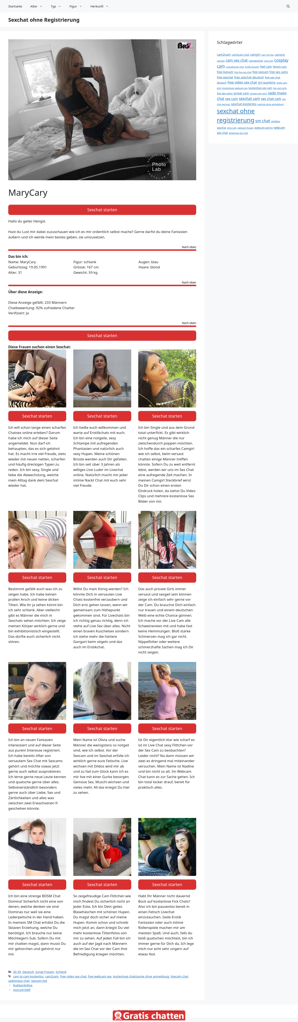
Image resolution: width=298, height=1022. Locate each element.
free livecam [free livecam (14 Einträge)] (225, 72)
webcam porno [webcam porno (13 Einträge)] (264, 128)
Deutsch (28, 965)
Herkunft (101, 6)
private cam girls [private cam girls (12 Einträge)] (258, 93)
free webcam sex (100, 969)
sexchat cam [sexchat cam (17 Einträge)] (249, 98)
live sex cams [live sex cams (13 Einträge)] (225, 93)
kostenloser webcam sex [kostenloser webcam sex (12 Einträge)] (235, 88)
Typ (58, 6)
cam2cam (52, 969)
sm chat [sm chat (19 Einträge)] (262, 121)
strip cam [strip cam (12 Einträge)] (232, 127)
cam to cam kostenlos (28, 969)
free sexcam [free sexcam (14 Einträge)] (260, 72)
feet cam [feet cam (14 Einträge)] (266, 66)
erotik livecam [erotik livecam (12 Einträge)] (252, 66)
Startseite (15, 6)
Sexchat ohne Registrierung (43, 19)
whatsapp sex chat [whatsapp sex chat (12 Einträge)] (238, 133)
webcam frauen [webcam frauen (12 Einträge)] (246, 127)
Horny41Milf (21, 983)
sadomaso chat (19, 974)
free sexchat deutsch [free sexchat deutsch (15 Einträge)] (249, 77)
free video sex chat (73, 969)
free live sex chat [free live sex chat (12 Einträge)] (242, 72)
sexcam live (39, 974)
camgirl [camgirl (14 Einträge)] (255, 54)
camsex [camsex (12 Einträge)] (221, 60)
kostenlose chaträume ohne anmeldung (141, 969)
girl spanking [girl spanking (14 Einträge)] (266, 82)
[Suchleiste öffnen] (288, 6)
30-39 (17, 965)
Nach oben (189, 246)
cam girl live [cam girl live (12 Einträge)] (267, 54)
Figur (78, 6)
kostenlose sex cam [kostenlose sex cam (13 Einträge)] (260, 88)
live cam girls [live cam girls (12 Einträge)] (279, 88)
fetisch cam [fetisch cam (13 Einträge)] (280, 66)
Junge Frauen (45, 965)
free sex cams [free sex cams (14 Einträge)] (278, 72)
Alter (38, 6)
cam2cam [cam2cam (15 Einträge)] (224, 54)
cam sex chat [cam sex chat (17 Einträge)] (237, 60)
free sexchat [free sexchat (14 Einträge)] (225, 77)
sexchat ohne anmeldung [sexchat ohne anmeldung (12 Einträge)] (270, 104)
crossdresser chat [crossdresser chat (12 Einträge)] (235, 66)
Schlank (61, 965)
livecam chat (179, 969)
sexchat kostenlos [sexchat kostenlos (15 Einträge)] (244, 104)
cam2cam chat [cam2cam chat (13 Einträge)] (240, 54)
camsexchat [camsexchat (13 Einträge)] (256, 60)
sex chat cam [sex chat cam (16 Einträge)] (271, 98)
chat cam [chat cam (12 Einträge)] (268, 60)
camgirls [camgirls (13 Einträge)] (280, 54)
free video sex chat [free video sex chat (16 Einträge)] (242, 82)
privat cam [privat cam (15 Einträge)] (241, 93)
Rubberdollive (22, 978)
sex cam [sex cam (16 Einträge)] (231, 98)
